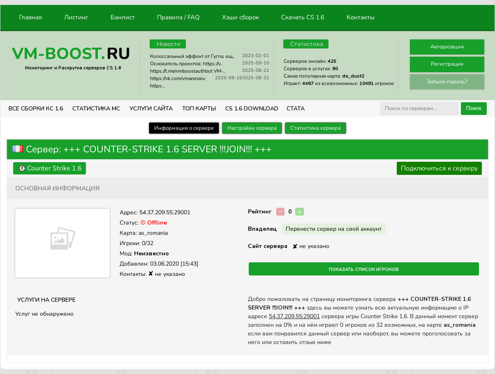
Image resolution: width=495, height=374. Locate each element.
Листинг (76, 17)
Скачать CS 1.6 (302, 17)
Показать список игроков (364, 268)
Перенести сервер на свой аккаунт (334, 229)
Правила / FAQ (178, 17)
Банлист (123, 17)
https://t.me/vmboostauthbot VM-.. (187, 71)
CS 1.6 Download (251, 108)
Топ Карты (199, 108)
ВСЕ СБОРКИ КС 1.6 (36, 108)
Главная (30, 17)
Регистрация (447, 64)
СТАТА (296, 108)
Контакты (361, 17)
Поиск (473, 108)
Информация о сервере (184, 128)
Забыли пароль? (447, 81)
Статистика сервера (315, 128)
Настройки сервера (252, 128)
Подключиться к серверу (439, 168)
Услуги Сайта (151, 108)
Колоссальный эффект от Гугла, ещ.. (192, 56)
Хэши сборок (240, 17)
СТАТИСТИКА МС (96, 108)
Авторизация (447, 46)
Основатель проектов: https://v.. (186, 63)
